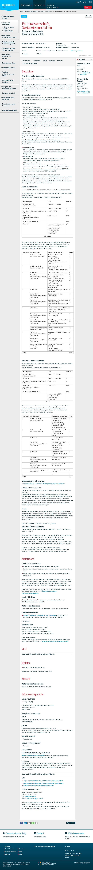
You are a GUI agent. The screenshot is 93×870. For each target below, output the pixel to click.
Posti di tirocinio (9, 849)
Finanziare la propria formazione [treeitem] (8, 105)
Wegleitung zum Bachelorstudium (33, 755)
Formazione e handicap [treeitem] (9, 110)
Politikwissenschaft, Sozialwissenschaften (64, 11)
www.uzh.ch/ (83, 74)
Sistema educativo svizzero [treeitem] (8, 17)
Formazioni (33, 11)
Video (20, 851)
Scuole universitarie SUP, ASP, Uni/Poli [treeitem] (8, 49)
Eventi (21, 854)
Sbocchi (59, 61)
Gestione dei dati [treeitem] (8, 31)
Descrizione (26, 61)
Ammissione (37, 61)
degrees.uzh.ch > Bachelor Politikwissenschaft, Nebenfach (43, 783)
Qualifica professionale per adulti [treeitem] (8, 74)
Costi (45, 61)
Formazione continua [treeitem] (8, 63)
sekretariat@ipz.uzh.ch (35, 798)
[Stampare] (86, 16)
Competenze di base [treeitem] (9, 68)
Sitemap (76, 863)
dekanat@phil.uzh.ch (83, 91)
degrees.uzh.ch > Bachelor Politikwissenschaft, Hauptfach (43, 781)
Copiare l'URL (70, 823)
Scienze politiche (76, 51)
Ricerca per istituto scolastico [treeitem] (9, 28)
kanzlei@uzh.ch (85, 73)
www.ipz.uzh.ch (30, 796)
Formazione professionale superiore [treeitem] (6, 56)
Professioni (7, 854)
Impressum (87, 863)
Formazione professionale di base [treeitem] (9, 36)
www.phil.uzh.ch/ (85, 93)
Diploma (52, 61)
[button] (21, 823)
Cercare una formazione (44, 11)
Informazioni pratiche (29, 63)
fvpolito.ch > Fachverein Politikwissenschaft (38, 785)
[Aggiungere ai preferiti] (90, 16)
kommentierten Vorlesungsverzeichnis (55, 641)
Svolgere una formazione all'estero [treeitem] (9, 87)
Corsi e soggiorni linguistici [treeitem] (7, 81)
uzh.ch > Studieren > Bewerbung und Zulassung (39, 615)
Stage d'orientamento (10, 851)
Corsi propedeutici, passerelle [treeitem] (8, 98)
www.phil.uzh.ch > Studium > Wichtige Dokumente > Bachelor (44, 484)
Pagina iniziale (24, 11)
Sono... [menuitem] (87, 7)
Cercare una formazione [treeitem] (6, 24)
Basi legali (81, 863)
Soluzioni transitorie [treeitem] (8, 93)
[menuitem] (26, 4)
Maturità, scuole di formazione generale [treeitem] (9, 43)
